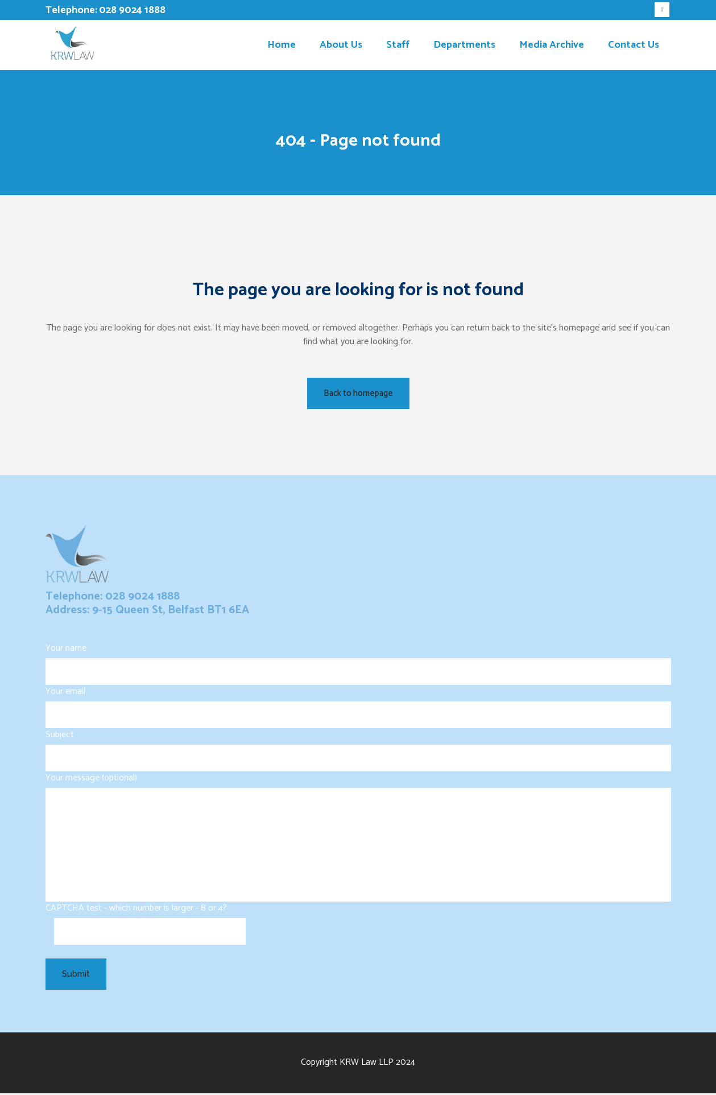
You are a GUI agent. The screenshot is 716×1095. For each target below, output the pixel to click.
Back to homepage (358, 393)
